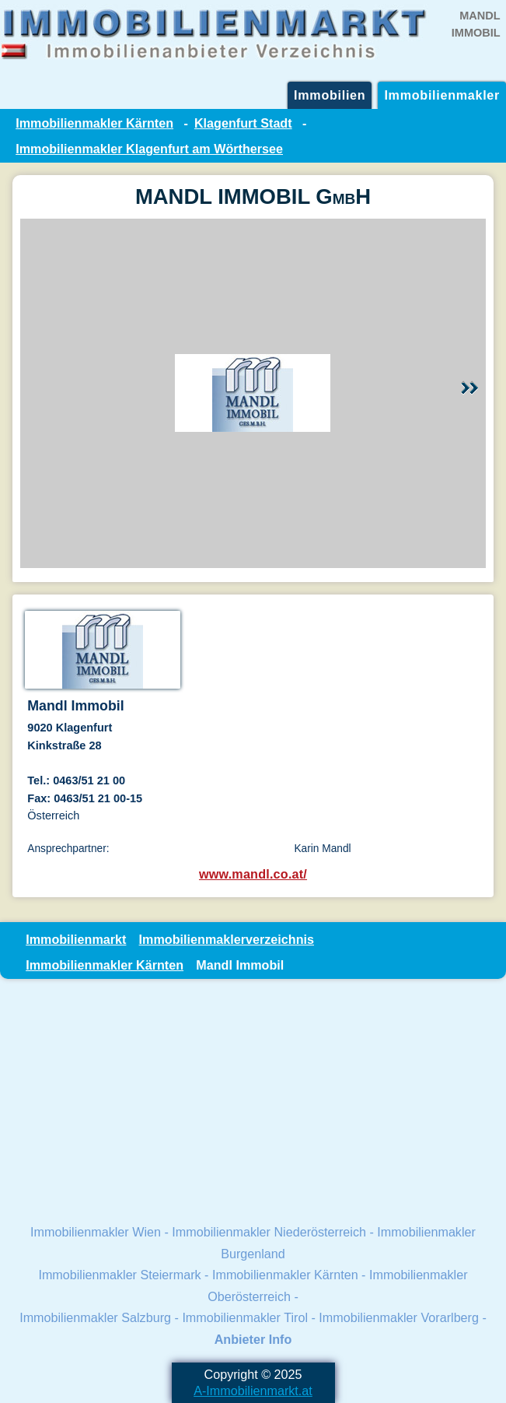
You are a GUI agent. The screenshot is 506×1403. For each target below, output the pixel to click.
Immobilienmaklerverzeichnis (226, 939)
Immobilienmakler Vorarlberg (399, 1317)
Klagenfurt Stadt (243, 123)
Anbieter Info (253, 1339)
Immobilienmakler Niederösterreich (269, 1232)
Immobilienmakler (442, 95)
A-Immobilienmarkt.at (253, 1391)
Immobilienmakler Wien (95, 1232)
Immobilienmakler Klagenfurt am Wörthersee (149, 149)
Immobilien (329, 95)
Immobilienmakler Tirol (245, 1317)
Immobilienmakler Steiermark (119, 1275)
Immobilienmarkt (76, 939)
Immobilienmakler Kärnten (94, 123)
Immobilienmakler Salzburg (95, 1317)
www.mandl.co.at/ (253, 874)
